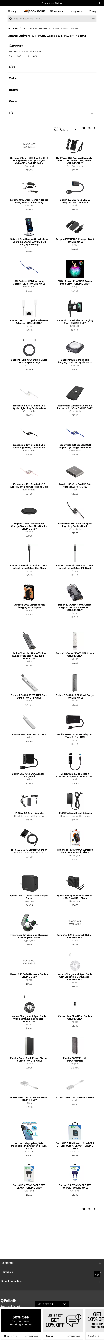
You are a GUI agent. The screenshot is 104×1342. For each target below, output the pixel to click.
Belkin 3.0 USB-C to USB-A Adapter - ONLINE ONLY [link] (75, 201)
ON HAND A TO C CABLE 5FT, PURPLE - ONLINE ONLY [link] (75, 1186)
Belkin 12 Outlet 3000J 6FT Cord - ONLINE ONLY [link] (75, 654)
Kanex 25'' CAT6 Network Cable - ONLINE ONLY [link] (29, 975)
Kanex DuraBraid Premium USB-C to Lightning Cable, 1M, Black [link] (75, 566)
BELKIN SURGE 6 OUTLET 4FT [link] (29, 734)
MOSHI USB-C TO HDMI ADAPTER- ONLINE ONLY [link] (29, 1098)
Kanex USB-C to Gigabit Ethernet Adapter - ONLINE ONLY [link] (29, 321)
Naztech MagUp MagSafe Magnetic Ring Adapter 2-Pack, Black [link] (29, 1146)
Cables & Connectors (23, 56)
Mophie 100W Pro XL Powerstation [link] (75, 1059)
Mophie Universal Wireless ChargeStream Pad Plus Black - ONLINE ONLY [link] (29, 526)
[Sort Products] (64, 129)
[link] (92, 11)
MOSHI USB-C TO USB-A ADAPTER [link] (75, 1097)
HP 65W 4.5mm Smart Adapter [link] (74, 813)
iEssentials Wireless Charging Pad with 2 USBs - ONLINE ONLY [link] (75, 407)
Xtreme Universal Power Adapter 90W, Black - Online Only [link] (29, 201)
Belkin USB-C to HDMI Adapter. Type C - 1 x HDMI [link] (75, 735)
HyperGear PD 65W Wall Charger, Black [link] (29, 896)
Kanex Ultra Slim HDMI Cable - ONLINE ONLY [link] (75, 1017)
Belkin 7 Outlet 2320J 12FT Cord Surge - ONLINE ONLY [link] (29, 696)
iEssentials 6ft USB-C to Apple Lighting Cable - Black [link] (75, 524)
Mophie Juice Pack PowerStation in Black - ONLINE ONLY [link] (29, 1059)
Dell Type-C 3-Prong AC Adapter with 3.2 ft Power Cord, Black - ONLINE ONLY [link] (75, 161)
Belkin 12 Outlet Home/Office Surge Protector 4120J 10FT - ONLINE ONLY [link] (29, 656)
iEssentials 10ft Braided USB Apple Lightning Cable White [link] (29, 407)
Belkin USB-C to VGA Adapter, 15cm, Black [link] (29, 775)
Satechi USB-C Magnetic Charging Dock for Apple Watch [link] (75, 361)
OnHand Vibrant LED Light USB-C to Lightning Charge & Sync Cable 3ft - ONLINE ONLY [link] (29, 161)
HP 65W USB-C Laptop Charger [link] (29, 849)
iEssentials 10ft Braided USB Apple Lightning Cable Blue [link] (75, 446)
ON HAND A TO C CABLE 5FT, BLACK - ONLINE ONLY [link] (29, 1186)
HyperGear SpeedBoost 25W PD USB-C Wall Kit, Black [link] (75, 896)
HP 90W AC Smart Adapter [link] (29, 813)
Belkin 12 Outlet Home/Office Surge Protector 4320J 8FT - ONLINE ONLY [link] (75, 607)
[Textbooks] (57, 11)
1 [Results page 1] (83, 128)
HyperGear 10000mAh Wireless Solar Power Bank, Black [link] (75, 851)
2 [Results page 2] (89, 128)
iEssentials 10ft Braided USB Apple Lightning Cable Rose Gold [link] (29, 485)
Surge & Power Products (25, 51)
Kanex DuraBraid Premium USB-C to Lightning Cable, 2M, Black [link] (29, 566)
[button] (13, 11)
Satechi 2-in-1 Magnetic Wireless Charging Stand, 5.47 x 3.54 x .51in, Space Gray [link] (29, 242)
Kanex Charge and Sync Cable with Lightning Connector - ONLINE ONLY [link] (75, 977)
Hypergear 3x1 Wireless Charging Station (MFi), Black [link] (29, 936)
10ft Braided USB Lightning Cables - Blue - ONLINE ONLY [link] (29, 282)
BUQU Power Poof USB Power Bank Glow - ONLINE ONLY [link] (75, 282)
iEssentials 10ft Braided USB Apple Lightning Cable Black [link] (29, 446)
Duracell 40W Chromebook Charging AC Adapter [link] (29, 606)
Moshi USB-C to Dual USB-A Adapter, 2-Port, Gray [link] (75, 485)
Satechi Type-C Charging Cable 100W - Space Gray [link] (29, 361)
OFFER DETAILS (31, 1336)
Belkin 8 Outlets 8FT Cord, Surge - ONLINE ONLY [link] (75, 696)
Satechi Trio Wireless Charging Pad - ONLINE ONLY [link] (75, 321)
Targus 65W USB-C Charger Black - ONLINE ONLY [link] (75, 240)
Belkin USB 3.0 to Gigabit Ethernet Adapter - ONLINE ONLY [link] (75, 775)
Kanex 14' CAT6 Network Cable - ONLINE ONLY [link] (75, 936)
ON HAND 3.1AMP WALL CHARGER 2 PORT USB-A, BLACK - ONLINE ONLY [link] (75, 1146)
